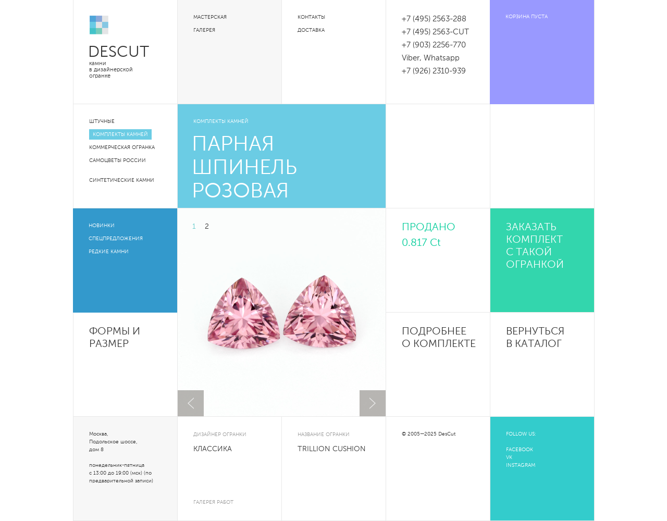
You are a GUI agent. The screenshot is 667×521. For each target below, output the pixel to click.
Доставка (311, 30)
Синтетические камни (121, 180)
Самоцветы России (117, 160)
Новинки (102, 225)
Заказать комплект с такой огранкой (535, 246)
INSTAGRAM (520, 465)
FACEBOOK (519, 449)
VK (509, 457)
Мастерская (210, 17)
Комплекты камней (120, 134)
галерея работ (213, 502)
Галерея (204, 30)
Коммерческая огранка (122, 147)
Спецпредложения (116, 238)
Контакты (311, 17)
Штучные (102, 121)
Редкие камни (109, 251)
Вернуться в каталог (535, 338)
